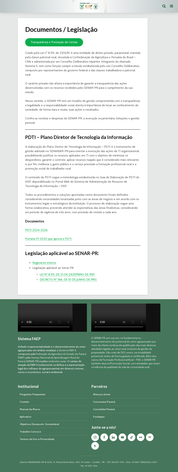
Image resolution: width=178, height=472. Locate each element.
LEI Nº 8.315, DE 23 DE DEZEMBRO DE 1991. (67, 274)
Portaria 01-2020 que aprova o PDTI (48, 238)
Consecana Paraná (104, 401)
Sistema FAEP (66, 350)
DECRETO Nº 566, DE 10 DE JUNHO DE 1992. (68, 279)
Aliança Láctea (101, 394)
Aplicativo (25, 416)
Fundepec (99, 416)
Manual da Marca (30, 409)
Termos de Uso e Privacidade (37, 439)
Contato (24, 401)
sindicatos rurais (57, 361)
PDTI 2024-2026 (36, 230)
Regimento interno (44, 262)
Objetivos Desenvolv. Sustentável (39, 424)
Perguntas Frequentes (33, 394)
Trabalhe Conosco (30, 431)
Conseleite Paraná (104, 409)
